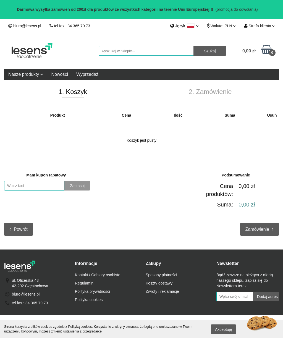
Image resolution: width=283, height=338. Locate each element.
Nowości (59, 74)
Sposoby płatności (161, 275)
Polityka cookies (89, 299)
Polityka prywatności (92, 291)
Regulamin (84, 283)
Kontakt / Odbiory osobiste (97, 275)
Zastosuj (77, 186)
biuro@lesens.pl (26, 294)
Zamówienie (259, 229)
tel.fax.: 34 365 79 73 (30, 303)
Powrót (18, 229)
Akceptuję (223, 329)
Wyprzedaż (87, 74)
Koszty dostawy (159, 283)
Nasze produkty (25, 74)
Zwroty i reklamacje (162, 291)
